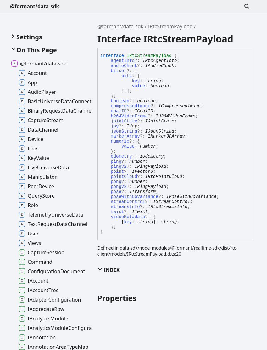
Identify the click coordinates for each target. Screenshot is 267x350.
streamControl (128, 201)
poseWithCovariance (134, 196)
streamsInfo (125, 206)
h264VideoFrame (129, 116)
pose (116, 191)
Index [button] (108, 270)
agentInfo (123, 60)
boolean (120, 101)
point (117, 171)
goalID (118, 111)
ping (116, 161)
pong (116, 181)
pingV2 (118, 166)
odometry (121, 156)
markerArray (125, 136)
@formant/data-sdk (34, 6)
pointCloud (124, 176)
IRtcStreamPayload (170, 26)
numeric (120, 141)
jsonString (124, 131)
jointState (124, 121)
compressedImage (130, 106)
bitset (118, 70)
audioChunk (124, 65)
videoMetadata (128, 216)
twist (117, 211)
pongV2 (118, 186)
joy (115, 126)
